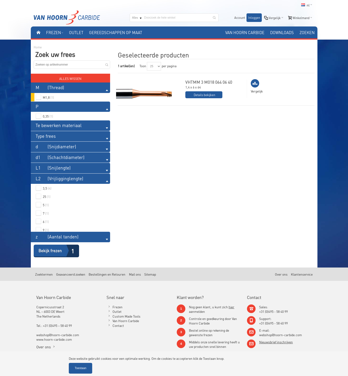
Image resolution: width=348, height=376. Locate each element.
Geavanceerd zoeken (70, 274)
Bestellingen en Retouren (107, 274)
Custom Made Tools (126, 316)
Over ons (281, 274)
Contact (118, 325)
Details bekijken (204, 95)
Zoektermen (44, 274)
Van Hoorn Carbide (125, 320)
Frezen (117, 306)
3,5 (47, 188)
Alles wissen (70, 78)
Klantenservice (302, 274)
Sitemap (150, 274)
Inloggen (254, 17)
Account (239, 17)
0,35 (48, 116)
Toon (142, 65)
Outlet (117, 311)
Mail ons (135, 274)
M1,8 (48, 97)
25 (46, 196)
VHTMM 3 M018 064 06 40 (208, 82)
